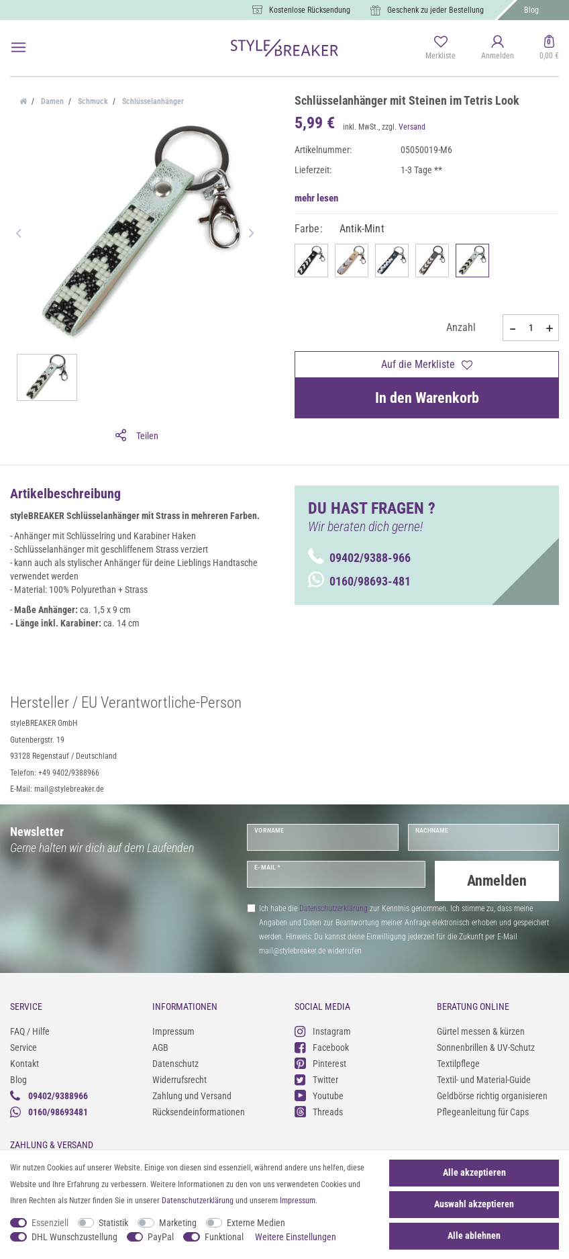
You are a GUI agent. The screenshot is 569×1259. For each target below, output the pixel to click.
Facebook (322, 1046)
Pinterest (320, 1062)
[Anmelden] (497, 48)
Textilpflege (458, 1062)
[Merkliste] (440, 48)
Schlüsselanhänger (152, 101)
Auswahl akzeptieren (474, 1204)
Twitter (316, 1078)
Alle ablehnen (474, 1235)
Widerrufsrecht (179, 1078)
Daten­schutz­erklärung (198, 1200)
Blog (531, 10)
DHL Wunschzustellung (74, 1236)
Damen (51, 101)
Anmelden (497, 880)
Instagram (323, 1030)
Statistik (113, 1222)
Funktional (224, 1236)
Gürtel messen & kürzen (481, 1030)
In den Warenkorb (427, 397)
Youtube (319, 1095)
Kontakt (24, 1062)
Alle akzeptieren (474, 1172)
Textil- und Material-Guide (484, 1078)
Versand (412, 127)
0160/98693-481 (359, 581)
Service (23, 1046)
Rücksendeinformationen (198, 1110)
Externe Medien (256, 1222)
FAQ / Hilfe (30, 1030)
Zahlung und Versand (191, 1094)
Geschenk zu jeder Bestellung (435, 10)
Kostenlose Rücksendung (309, 10)
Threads (319, 1111)
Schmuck (92, 101)
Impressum (173, 1030)
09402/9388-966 (359, 558)
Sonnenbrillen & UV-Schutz (486, 1046)
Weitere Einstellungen (295, 1236)
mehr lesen (316, 198)
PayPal (161, 1236)
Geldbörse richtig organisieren (492, 1094)
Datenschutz (175, 1062)
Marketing (178, 1222)
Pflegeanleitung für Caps (483, 1110)
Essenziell (50, 1222)
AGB (160, 1046)
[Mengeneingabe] (531, 327)
